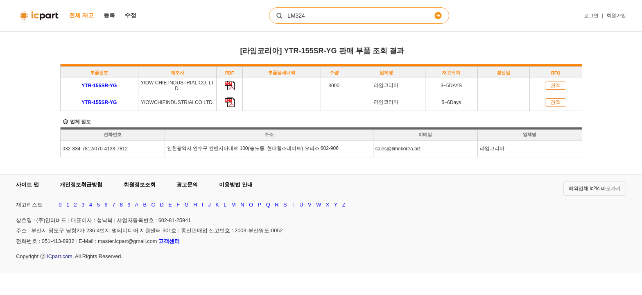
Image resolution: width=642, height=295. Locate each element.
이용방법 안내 (236, 185)
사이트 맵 (27, 185)
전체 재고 (81, 15)
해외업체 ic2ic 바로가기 (595, 188)
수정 (130, 15)
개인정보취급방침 (81, 185)
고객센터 (169, 241)
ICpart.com (59, 256)
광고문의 (187, 185)
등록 (109, 15)
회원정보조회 (140, 185)
